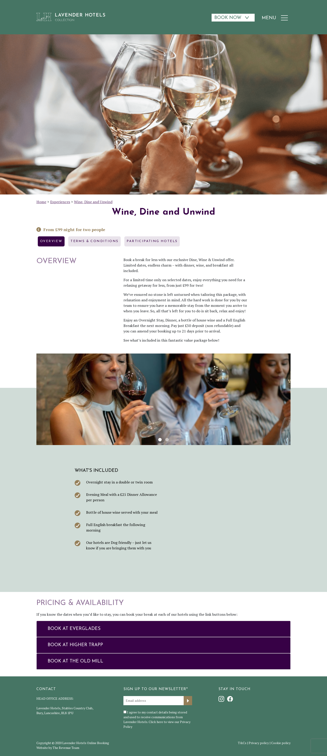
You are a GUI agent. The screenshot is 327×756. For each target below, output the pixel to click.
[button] (41, 399)
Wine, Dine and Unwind (93, 201)
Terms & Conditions (94, 241)
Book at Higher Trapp (75, 645)
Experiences (60, 201)
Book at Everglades (74, 628)
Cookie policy (281, 743)
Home (41, 201)
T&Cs (242, 743)
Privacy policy (259, 743)
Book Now (227, 18)
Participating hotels (152, 241)
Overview (51, 241)
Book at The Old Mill (75, 661)
